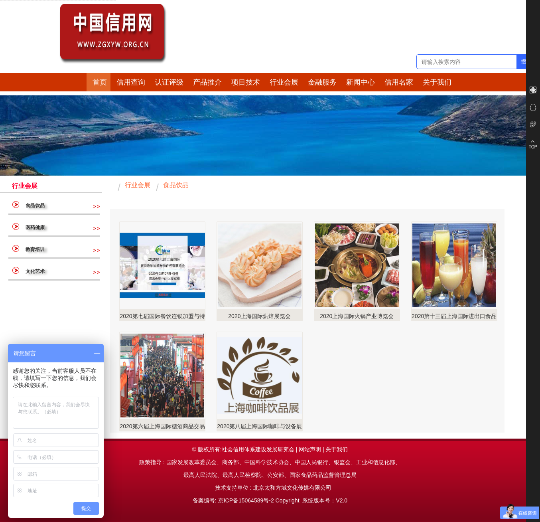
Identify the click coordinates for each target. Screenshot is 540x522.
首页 (100, 82)
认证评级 (169, 82)
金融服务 (322, 82)
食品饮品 (46, 205)
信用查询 (130, 82)
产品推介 (207, 82)
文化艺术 (35, 271)
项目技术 (245, 82)
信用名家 (398, 82)
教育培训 (35, 249)
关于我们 (437, 82)
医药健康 (35, 227)
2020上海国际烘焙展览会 (259, 316)
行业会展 (284, 82)
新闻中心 (360, 82)
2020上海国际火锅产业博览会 (357, 316)
